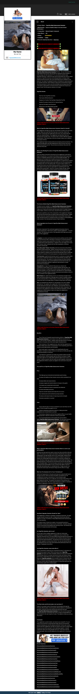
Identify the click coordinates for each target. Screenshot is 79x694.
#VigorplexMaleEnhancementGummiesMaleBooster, (49, 672)
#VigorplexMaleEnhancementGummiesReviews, (48, 648)
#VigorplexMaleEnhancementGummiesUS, (46, 650)
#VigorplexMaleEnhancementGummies (46, 646)
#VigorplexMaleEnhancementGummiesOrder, (47, 663)
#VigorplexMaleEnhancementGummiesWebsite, (48, 669)
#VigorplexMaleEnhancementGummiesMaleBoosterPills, (50, 674)
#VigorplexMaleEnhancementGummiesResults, (47, 676)
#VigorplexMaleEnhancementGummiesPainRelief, (48, 687)
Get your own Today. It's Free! (39, 692)
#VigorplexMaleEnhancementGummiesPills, (47, 667)
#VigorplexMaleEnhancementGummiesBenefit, (47, 652)
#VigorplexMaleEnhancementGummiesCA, (46, 680)
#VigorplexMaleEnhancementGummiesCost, (47, 654)
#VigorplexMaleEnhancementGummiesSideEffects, (48, 661)
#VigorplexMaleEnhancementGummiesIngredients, (48, 656)
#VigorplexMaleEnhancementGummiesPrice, (47, 665)
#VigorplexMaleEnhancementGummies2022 (47, 659)
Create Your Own (72, 2)
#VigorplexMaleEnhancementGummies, (46, 678)
